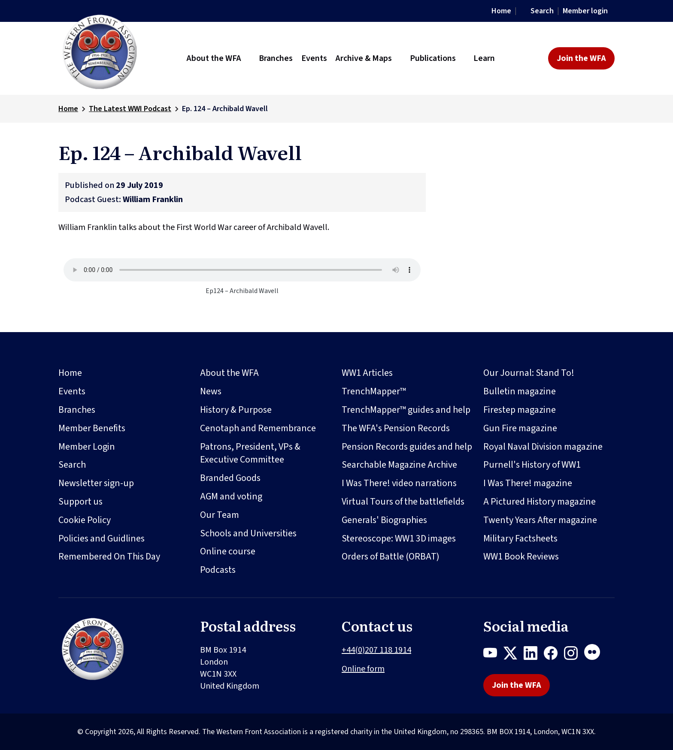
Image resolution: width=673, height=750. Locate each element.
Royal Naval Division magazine (543, 447)
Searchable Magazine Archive (399, 465)
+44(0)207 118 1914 (376, 650)
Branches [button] (276, 58)
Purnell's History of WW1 (532, 465)
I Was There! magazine (527, 483)
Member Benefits (91, 428)
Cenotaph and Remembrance (258, 428)
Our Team (219, 515)
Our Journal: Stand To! (528, 373)
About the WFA (229, 373)
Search (542, 11)
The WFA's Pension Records (396, 428)
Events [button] (314, 58)
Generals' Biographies (384, 520)
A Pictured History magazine (539, 501)
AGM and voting (231, 496)
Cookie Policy (84, 520)
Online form (363, 669)
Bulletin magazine (519, 391)
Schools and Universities (248, 533)
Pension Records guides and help (407, 447)
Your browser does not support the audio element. (242, 269)
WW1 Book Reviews (521, 556)
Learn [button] (484, 58)
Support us (80, 501)
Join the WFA (581, 58)
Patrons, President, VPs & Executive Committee (250, 453)
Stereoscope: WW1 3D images (399, 538)
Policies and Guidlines (101, 538)
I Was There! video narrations (399, 483)
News (210, 391)
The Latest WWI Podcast (130, 108)
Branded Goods (230, 478)
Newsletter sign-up (96, 483)
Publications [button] (433, 58)
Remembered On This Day (109, 556)
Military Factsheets (520, 538)
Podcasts (218, 570)
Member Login (86, 447)
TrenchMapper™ (374, 391)
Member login (585, 11)
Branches (76, 410)
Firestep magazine (519, 410)
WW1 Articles (367, 373)
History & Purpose (236, 410)
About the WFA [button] (214, 58)
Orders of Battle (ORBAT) (391, 556)
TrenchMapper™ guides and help (406, 410)
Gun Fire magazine (520, 428)
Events (71, 391)
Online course (227, 551)
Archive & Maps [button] (364, 58)
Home (501, 11)
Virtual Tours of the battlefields (403, 501)
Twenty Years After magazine (540, 520)
